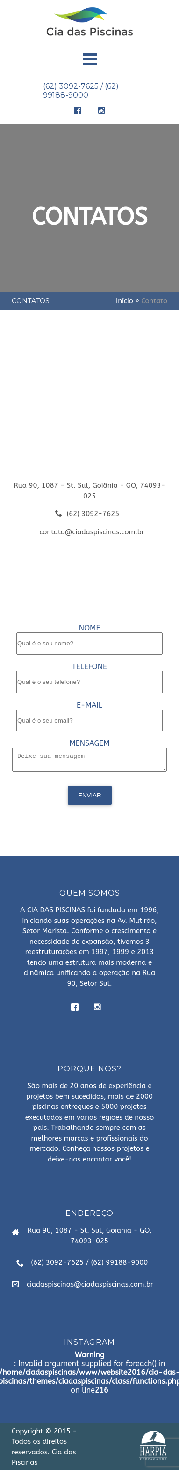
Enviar (89, 798)
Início (124, 301)
